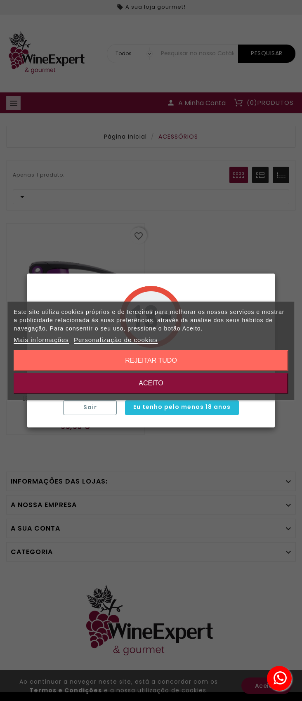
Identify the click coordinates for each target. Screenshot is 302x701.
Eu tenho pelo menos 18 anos (182, 407)
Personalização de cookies (116, 339)
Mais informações (41, 339)
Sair (90, 407)
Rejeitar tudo (151, 360)
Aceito (151, 383)
